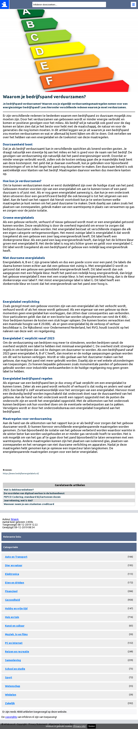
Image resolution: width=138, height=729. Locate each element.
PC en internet (13, 643)
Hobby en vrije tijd (16, 608)
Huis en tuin (12, 617)
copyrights (11, 717)
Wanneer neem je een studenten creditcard (29, 504)
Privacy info (79, 726)
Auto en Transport (16, 556)
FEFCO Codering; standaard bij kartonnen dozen (32, 497)
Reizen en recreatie (17, 651)
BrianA (15, 519)
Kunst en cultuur (14, 625)
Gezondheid (12, 599)
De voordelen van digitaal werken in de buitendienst (34, 493)
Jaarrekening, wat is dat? (18, 500)
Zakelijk (10, 703)
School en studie (15, 668)
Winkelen (10, 694)
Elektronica (12, 574)
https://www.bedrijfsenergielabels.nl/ (21, 473)
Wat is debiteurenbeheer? (19, 489)
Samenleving (13, 660)
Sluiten (91, 726)
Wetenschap (12, 686)
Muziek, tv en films (16, 634)
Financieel (11, 591)
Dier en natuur (13, 565)
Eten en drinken (14, 582)
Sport (8, 677)
